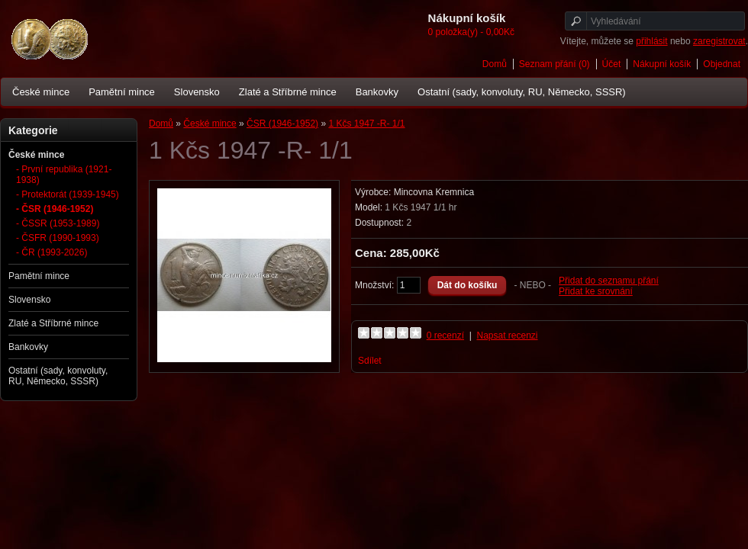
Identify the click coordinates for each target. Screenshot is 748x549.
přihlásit (651, 41)
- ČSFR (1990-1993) (57, 238)
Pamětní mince (122, 92)
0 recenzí (445, 335)
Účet (611, 64)
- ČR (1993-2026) (51, 252)
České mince (40, 92)
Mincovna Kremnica (434, 192)
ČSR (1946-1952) (282, 123)
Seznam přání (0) (554, 64)
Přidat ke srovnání (596, 291)
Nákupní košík (662, 64)
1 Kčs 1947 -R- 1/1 (366, 123)
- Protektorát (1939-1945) (67, 194)
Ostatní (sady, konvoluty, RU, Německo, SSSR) (522, 92)
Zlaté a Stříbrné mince (288, 92)
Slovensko (197, 92)
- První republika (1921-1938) (63, 174)
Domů (494, 64)
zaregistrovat (719, 41)
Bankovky (377, 92)
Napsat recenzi (506, 335)
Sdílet (370, 360)
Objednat (721, 64)
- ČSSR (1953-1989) (57, 223)
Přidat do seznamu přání (609, 280)
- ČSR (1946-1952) (54, 209)
